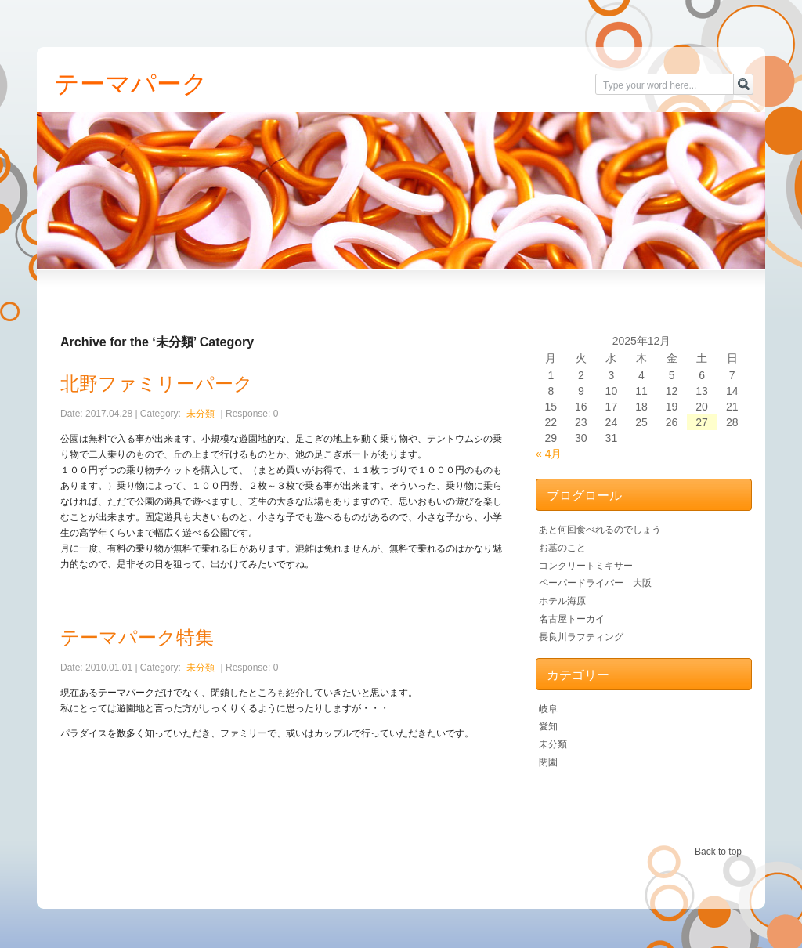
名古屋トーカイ (572, 618)
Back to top (718, 851)
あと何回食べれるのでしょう (600, 529)
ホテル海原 (562, 600)
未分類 (200, 413)
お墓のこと (562, 547)
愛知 (548, 726)
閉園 (548, 762)
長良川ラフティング (581, 636)
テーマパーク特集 (137, 637)
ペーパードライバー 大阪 (595, 582)
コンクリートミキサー (586, 565)
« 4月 (549, 453)
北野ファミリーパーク (156, 383)
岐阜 (548, 709)
